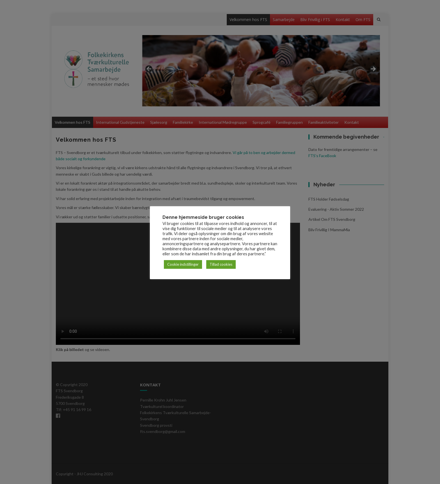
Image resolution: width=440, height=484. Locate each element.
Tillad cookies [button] (221, 264)
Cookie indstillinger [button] (183, 264)
